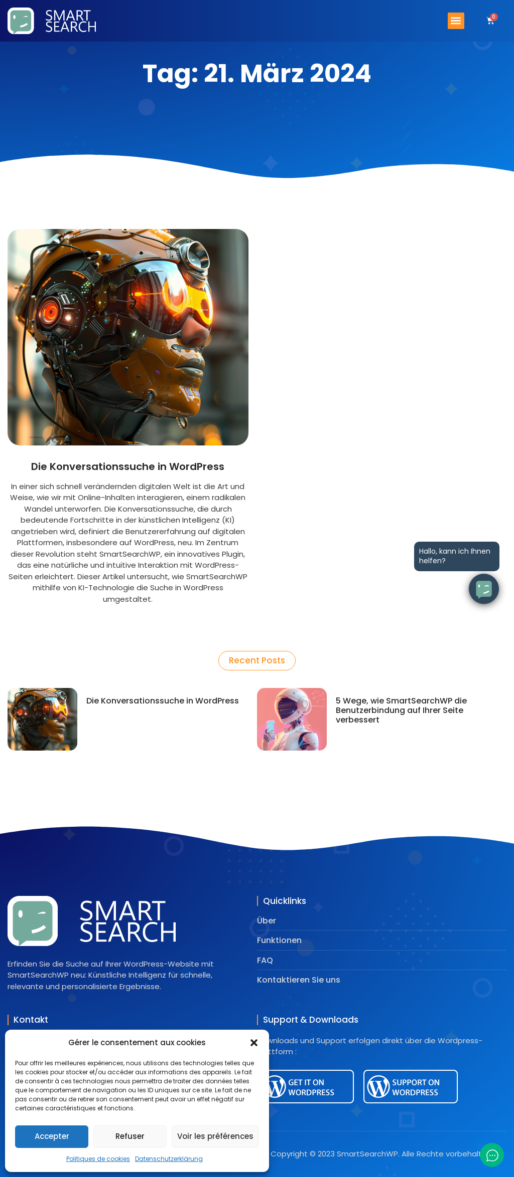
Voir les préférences (215, 1136)
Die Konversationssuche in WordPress (127, 466)
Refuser (130, 1136)
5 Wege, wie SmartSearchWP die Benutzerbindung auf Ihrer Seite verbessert (401, 710)
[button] (254, 1043)
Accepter (52, 1136)
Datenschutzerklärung (169, 1158)
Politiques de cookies (98, 1158)
